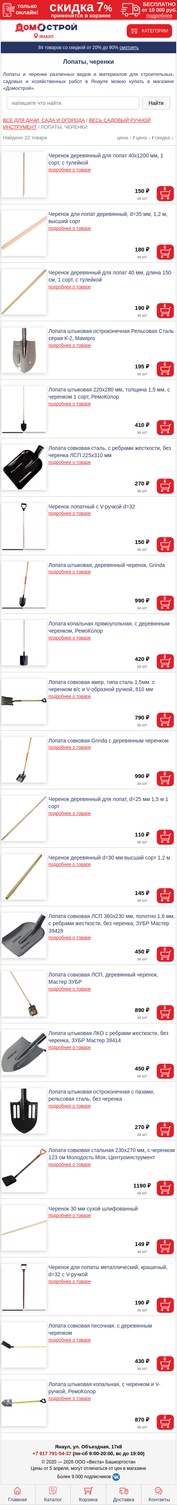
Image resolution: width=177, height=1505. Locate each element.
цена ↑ (124, 137)
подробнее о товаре (69, 170)
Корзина (88, 1493)
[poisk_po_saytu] (73, 103)
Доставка (123, 1493)
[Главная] (46, 28)
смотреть (129, 47)
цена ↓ (143, 137)
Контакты (159, 1493)
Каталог (53, 1493)
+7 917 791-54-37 (52, 1453)
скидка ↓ (164, 137)
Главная (17, 1493)
